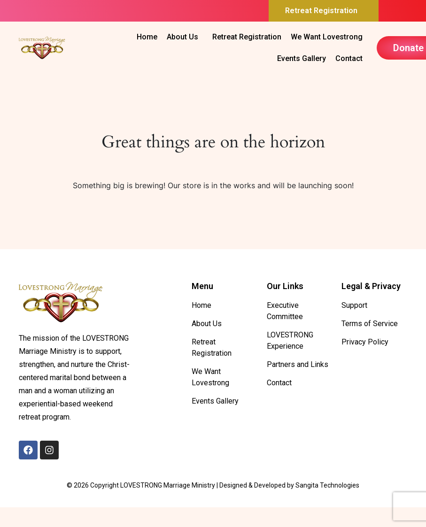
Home (147, 36)
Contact (349, 58)
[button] (323, 11)
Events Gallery (301, 58)
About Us (182, 36)
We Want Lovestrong (327, 36)
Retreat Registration (321, 10)
